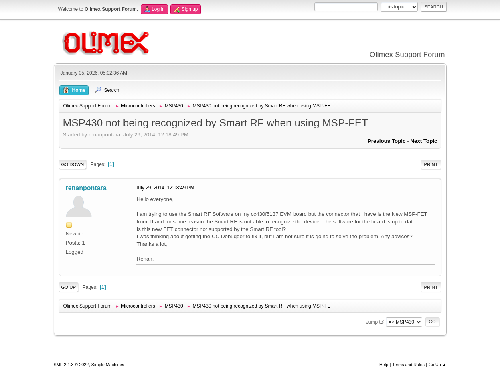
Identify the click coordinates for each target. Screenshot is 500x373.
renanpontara (86, 187)
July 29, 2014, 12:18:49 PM (165, 188)
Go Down (72, 164)
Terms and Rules (408, 364)
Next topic (423, 141)
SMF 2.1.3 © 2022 (71, 364)
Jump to (374, 321)
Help (383, 364)
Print (431, 164)
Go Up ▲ (438, 364)
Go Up (68, 287)
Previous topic (387, 141)
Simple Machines (107, 364)
